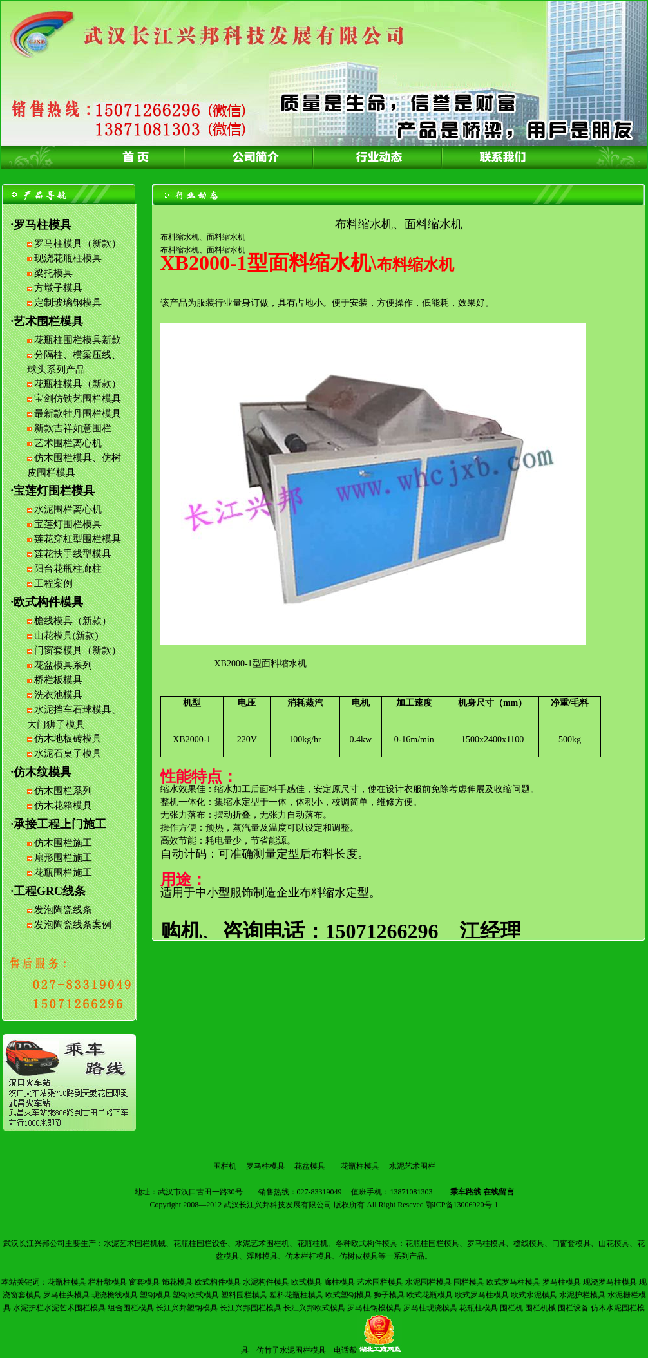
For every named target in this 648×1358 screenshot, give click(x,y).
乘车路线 (465, 1191)
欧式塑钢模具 (348, 1294)
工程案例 (53, 583)
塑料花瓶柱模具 (296, 1294)
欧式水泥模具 (534, 1294)
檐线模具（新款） (72, 621)
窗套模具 (144, 1282)
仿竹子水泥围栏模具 (291, 1350)
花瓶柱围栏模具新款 (77, 340)
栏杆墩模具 (107, 1282)
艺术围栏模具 (380, 1282)
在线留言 (498, 1191)
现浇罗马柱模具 (610, 1282)
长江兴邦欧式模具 (314, 1307)
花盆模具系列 (63, 665)
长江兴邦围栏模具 (250, 1307)
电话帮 (345, 1350)
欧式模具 (306, 1282)
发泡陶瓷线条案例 (72, 924)
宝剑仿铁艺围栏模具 (77, 398)
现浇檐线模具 (114, 1294)
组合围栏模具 (131, 1307)
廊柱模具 (339, 1282)
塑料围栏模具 (244, 1294)
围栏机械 (540, 1307)
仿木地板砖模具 (68, 738)
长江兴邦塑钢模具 (187, 1307)
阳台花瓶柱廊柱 (68, 568)
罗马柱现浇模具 (430, 1307)
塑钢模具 (155, 1294)
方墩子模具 (58, 288)
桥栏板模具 (58, 680)
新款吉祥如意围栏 (72, 428)
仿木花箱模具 (63, 805)
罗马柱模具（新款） (77, 243)
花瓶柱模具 (360, 1166)
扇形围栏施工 (63, 858)
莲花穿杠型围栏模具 (77, 539)
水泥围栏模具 (428, 1282)
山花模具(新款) (66, 635)
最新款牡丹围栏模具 (77, 413)
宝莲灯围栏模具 (68, 524)
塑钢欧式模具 (196, 1294)
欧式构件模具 (218, 1282)
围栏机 (224, 1166)
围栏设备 (573, 1307)
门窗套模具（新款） (77, 650)
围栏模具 (468, 1282)
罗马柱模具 (265, 1166)
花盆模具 (309, 1166)
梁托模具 (53, 273)
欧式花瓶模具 (429, 1294)
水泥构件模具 (266, 1282)
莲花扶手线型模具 (72, 554)
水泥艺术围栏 (412, 1166)
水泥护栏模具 (582, 1294)
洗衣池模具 (58, 695)
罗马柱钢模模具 (374, 1307)
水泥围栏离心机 (68, 509)
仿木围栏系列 (63, 791)
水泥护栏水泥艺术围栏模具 (59, 1307)
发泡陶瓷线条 (63, 910)
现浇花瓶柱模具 (68, 258)
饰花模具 (177, 1282)
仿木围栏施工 (63, 843)
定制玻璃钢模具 (68, 302)
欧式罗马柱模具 (513, 1282)
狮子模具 (389, 1294)
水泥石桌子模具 (68, 753)
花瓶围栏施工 (63, 872)
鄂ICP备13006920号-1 (462, 1204)
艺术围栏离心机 (68, 443)
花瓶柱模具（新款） (77, 384)
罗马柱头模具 (66, 1294)
